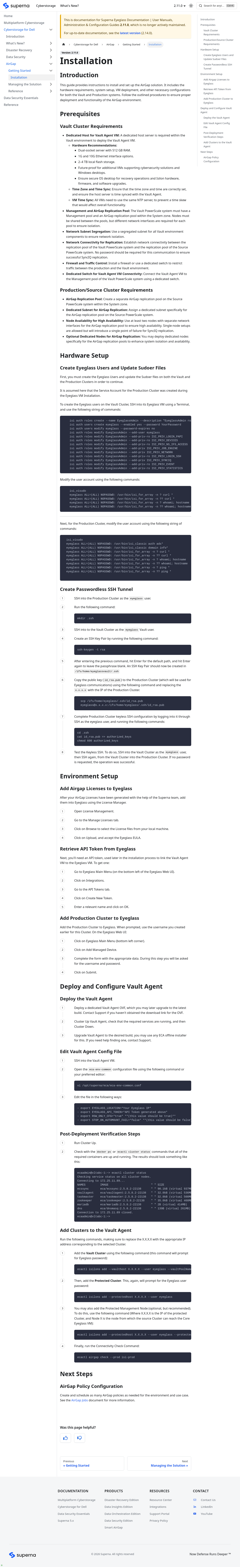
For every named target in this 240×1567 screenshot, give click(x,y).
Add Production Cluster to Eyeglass (218, 100)
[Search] (214, 5)
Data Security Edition (119, 1520)
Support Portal (159, 1514)
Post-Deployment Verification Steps (213, 135)
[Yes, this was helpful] (65, 1438)
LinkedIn (203, 1507)
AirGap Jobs (79, 1400)
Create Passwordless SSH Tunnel (218, 66)
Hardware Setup (210, 49)
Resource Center (161, 1500)
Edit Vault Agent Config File (217, 125)
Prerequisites (208, 25)
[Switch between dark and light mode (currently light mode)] (186, 6)
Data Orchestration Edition (123, 1514)
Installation (19, 77)
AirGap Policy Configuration (211, 159)
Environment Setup (211, 74)
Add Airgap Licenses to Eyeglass (217, 81)
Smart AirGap (114, 1527)
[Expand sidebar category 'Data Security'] (51, 57)
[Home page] (63, 44)
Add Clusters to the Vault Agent (218, 144)
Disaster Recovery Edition (122, 1500)
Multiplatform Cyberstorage (24, 23)
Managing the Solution (24, 84)
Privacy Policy (159, 1520)
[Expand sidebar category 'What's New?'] (51, 43)
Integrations (158, 1507)
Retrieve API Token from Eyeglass (217, 91)
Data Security (15, 57)
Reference (15, 91)
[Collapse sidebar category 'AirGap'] (51, 64)
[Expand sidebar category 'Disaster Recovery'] (51, 50)
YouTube (202, 1514)
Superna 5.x (66, 1520)
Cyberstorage (46, 6)
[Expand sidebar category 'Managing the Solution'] (51, 84)
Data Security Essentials (21, 98)
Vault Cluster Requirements (211, 32)
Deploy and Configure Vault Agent (216, 110)
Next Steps (207, 152)
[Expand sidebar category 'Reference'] (51, 91)
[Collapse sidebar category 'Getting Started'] (51, 71)
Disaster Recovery (19, 50)
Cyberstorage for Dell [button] (19, 30)
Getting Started (19, 71)
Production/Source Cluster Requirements (219, 42)
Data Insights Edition (119, 1507)
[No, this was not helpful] (79, 1438)
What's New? (69, 6)
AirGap (11, 64)
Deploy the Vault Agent (217, 117)
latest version (130, 33)
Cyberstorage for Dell (72, 1507)
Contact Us (204, 1500)
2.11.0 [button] (173, 6)
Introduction (15, 36)
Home (8, 16)
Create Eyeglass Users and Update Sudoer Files (219, 57)
